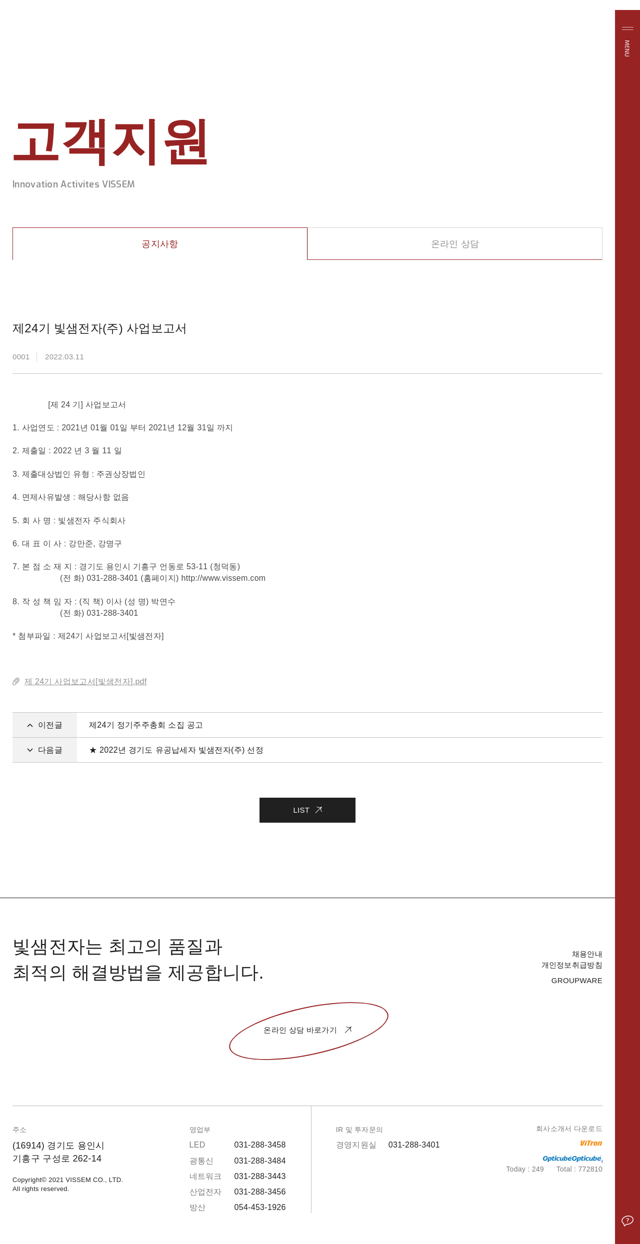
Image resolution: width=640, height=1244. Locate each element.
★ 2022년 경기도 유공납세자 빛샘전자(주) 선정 (176, 750)
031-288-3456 (260, 1192)
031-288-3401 (414, 1145)
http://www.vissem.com (223, 578)
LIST (307, 806)
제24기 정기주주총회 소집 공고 (146, 725)
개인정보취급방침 (572, 965)
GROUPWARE (577, 980)
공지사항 (160, 244)
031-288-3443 (260, 1176)
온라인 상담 (455, 244)
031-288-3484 (260, 1161)
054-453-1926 (260, 1207)
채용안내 (587, 954)
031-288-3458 (260, 1145)
